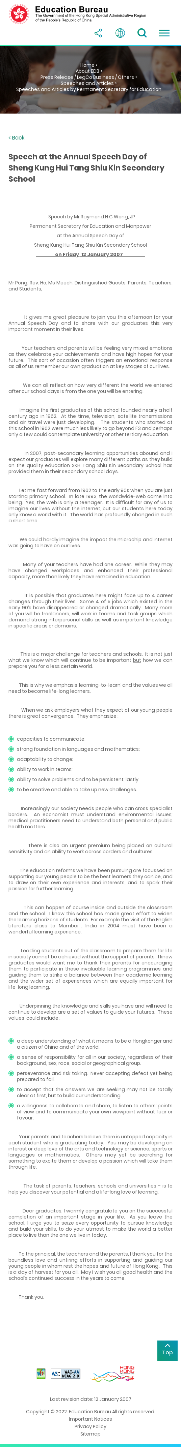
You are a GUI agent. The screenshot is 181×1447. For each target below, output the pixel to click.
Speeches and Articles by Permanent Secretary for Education (88, 89)
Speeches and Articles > (89, 83)
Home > (89, 65)
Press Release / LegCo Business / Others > (89, 77)
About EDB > (89, 71)
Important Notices (90, 1419)
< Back (16, 138)
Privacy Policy (90, 1426)
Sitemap (90, 1433)
